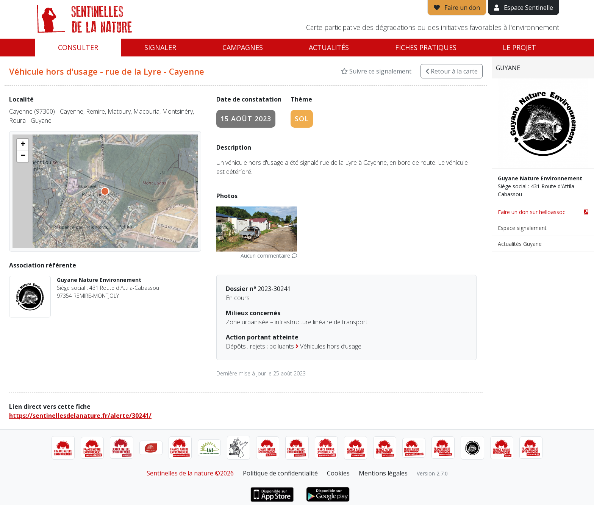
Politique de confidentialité (280, 473)
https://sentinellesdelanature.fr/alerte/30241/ (80, 415)
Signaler (160, 47)
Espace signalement (522, 227)
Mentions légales (383, 473)
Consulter (78, 47)
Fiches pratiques (425, 47)
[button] (22, 144)
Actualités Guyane (520, 243)
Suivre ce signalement (376, 71)
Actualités (329, 47)
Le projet (519, 47)
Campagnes (242, 47)
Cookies (338, 473)
